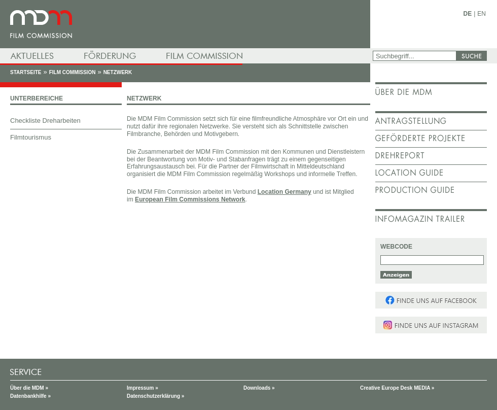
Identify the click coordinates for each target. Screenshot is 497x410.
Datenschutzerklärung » (155, 396)
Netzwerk (117, 72)
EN (481, 13)
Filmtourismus (30, 137)
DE (468, 13)
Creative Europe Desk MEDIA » (397, 388)
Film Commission (72, 72)
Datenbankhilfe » (30, 396)
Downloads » (259, 388)
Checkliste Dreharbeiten (45, 120)
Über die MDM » (29, 388)
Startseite (25, 72)
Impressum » (142, 388)
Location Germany (284, 191)
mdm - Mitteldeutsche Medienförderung (185, 24)
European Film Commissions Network (190, 199)
